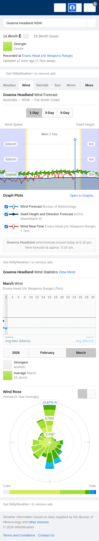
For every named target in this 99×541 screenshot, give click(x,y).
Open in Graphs (81, 195)
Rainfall (42, 85)
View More (67, 272)
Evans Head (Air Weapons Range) (47, 56)
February (47, 353)
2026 (16, 353)
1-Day (34, 113)
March (81, 353)
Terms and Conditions (19, 535)
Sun (57, 85)
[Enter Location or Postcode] (49, 23)
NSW (25, 100)
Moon (71, 85)
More (89, 85)
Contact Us (46, 535)
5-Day (64, 113)
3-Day (49, 113)
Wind (26, 85)
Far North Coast (47, 100)
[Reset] (82, 23)
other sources (39, 522)
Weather (9, 85)
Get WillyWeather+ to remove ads (30, 73)
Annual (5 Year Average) (21, 397)
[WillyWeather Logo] (11, 7)
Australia (10, 100)
